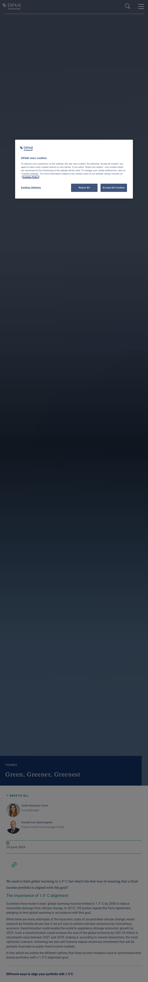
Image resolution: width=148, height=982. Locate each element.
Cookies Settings (31, 187)
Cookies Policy (31, 177)
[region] (74, 169)
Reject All (84, 187)
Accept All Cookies (114, 187)
